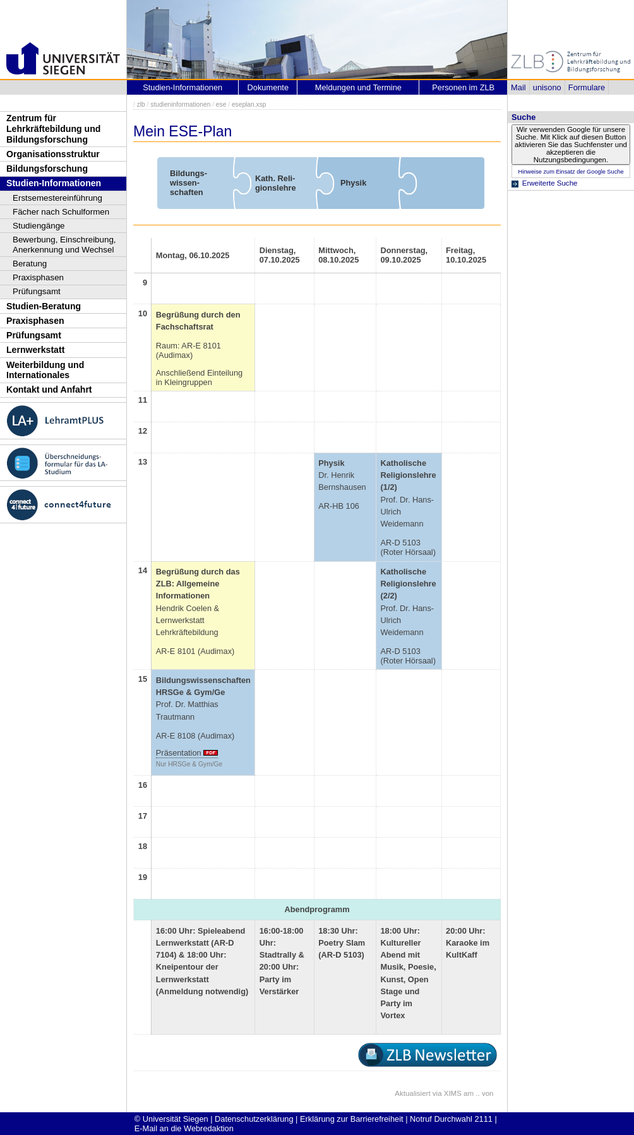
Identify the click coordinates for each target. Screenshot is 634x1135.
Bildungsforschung (47, 168)
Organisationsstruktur (53, 154)
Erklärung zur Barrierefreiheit (352, 1119)
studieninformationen (180, 104)
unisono (547, 87)
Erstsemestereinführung (57, 198)
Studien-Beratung (43, 306)
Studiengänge (39, 225)
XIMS (453, 1093)
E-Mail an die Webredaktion (184, 1128)
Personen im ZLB (463, 87)
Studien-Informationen (53, 183)
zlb (141, 104)
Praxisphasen (38, 277)
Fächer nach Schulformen (61, 212)
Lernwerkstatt (35, 350)
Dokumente (268, 87)
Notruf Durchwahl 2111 (451, 1119)
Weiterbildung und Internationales (45, 370)
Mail (518, 87)
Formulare (586, 87)
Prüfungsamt (37, 291)
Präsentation (178, 753)
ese (221, 104)
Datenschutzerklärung (254, 1119)
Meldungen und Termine (358, 87)
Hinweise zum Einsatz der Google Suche (570, 172)
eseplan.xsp (249, 104)
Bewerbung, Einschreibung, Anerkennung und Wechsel (64, 244)
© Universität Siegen (171, 1119)
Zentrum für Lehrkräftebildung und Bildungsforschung (53, 128)
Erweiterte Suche (550, 183)
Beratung (30, 263)
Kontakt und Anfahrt (49, 389)
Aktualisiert (412, 1093)
